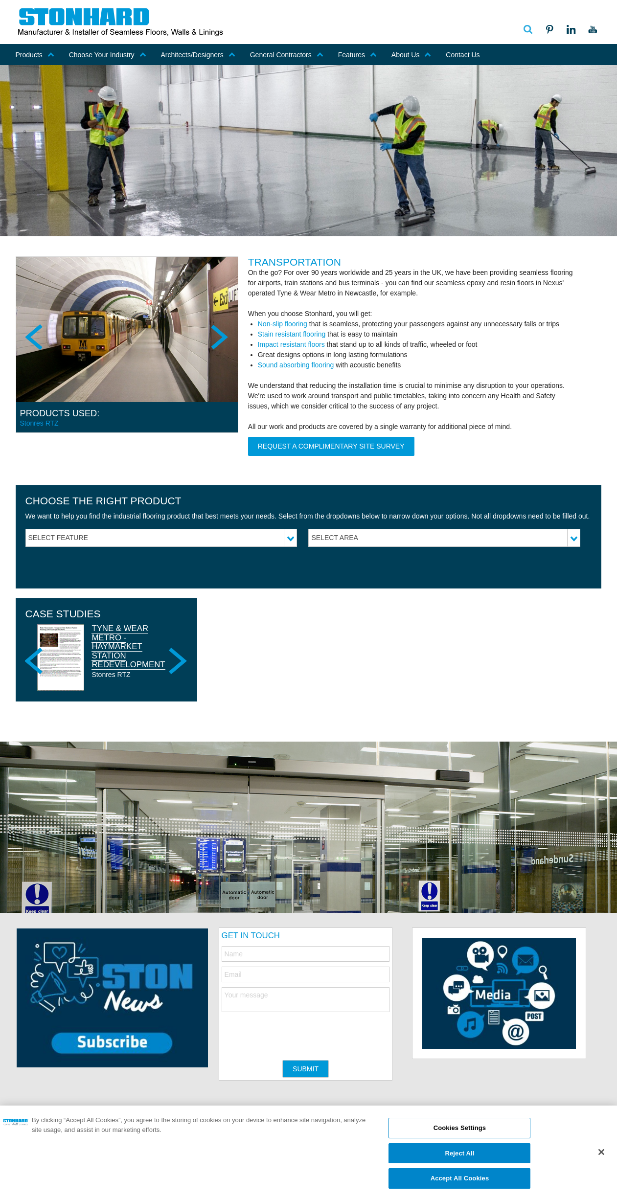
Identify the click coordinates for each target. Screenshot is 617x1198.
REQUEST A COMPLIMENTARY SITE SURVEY (331, 446)
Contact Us (463, 55)
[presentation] (296, 1031)
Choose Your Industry (107, 55)
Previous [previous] (35, 337)
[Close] (601, 1155)
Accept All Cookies (460, 1182)
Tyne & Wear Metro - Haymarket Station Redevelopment (128, 646)
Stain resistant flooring (292, 334)
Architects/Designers (197, 55)
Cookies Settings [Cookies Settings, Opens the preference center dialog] (460, 1131)
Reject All (459, 1156)
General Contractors (286, 55)
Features (357, 55)
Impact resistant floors (291, 344)
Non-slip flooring (282, 324)
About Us (411, 55)
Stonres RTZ (39, 423)
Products (35, 55)
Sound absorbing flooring (296, 365)
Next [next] (219, 337)
